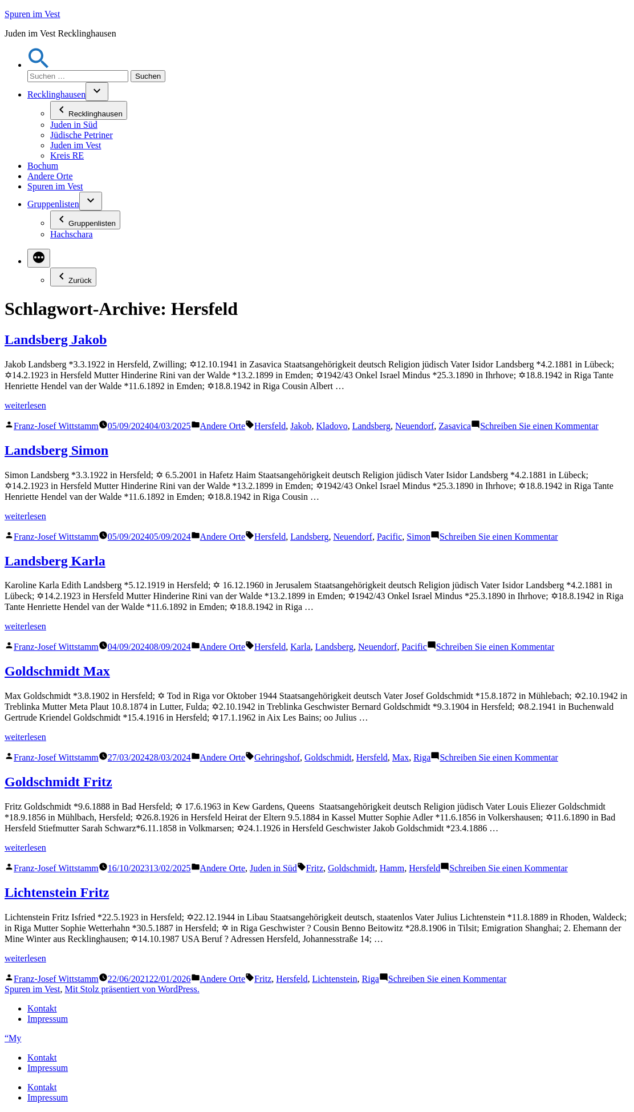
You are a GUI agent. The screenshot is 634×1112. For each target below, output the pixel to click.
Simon (418, 536)
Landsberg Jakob (56, 339)
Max (400, 757)
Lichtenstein (334, 979)
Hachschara (71, 234)
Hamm (392, 868)
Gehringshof (277, 757)
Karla (300, 647)
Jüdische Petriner (81, 135)
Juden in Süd (73, 125)
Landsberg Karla (55, 560)
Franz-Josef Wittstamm (56, 426)
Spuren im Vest (32, 14)
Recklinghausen (56, 94)
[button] (38, 65)
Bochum (42, 166)
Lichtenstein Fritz (57, 892)
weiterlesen (25, 405)
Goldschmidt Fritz (58, 781)
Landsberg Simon (56, 450)
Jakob (300, 426)
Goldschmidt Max (57, 671)
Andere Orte (50, 176)
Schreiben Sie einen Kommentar (539, 426)
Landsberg (371, 426)
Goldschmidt (328, 757)
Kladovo (332, 426)
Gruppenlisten (53, 204)
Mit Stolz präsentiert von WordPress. (131, 989)
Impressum (47, 1019)
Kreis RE (67, 155)
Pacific (389, 536)
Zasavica (454, 426)
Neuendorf (414, 426)
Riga (421, 757)
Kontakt (42, 1008)
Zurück (73, 277)
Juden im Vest (75, 145)
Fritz (314, 868)
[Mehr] (38, 258)
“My (13, 1038)
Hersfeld (270, 426)
